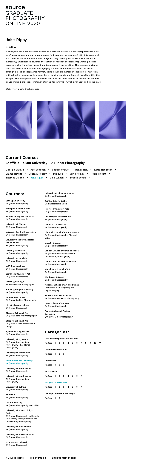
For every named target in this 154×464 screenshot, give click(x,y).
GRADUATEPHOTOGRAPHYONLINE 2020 (25, 18)
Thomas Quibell (15, 177)
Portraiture (51, 371)
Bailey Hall (81, 169)
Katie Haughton (103, 169)
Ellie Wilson (57, 177)
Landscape (50, 360)
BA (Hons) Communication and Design (20, 324)
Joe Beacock (38, 169)
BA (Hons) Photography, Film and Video (62, 235)
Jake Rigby (37, 177)
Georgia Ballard (15, 169)
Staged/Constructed (56, 382)
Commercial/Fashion (56, 349)
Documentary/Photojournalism (61, 338)
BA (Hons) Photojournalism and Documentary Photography (62, 254)
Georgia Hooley (37, 173)
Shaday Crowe (60, 169)
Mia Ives (58, 173)
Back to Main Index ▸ (64, 457)
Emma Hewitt (14, 173)
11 (100, 343)
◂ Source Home (15, 457)
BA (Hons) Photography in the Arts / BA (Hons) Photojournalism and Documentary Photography (22, 416)
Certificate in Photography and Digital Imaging (62, 288)
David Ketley (76, 173)
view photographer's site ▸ (26, 89)
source (15, 7)
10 (95, 343)
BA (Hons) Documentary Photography (18, 379)
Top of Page (38, 457)
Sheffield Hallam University (45, 163)
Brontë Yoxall (78, 177)
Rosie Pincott (98, 173)
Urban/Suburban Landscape (60, 393)
